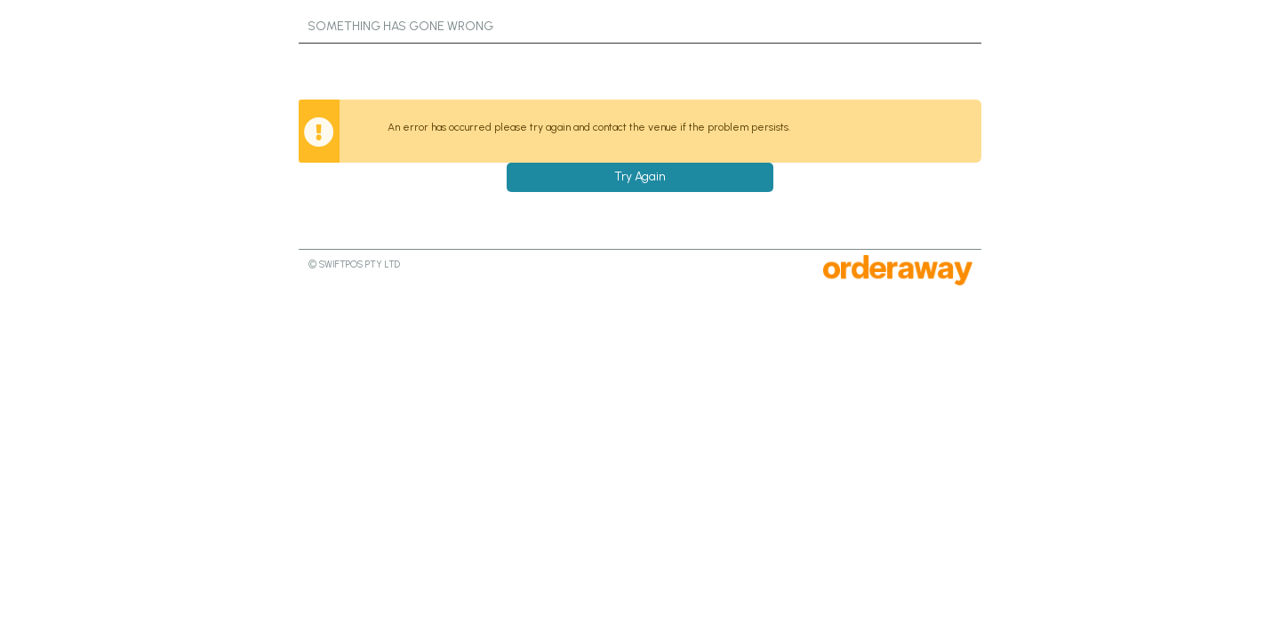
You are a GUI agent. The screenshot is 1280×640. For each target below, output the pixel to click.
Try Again (640, 176)
